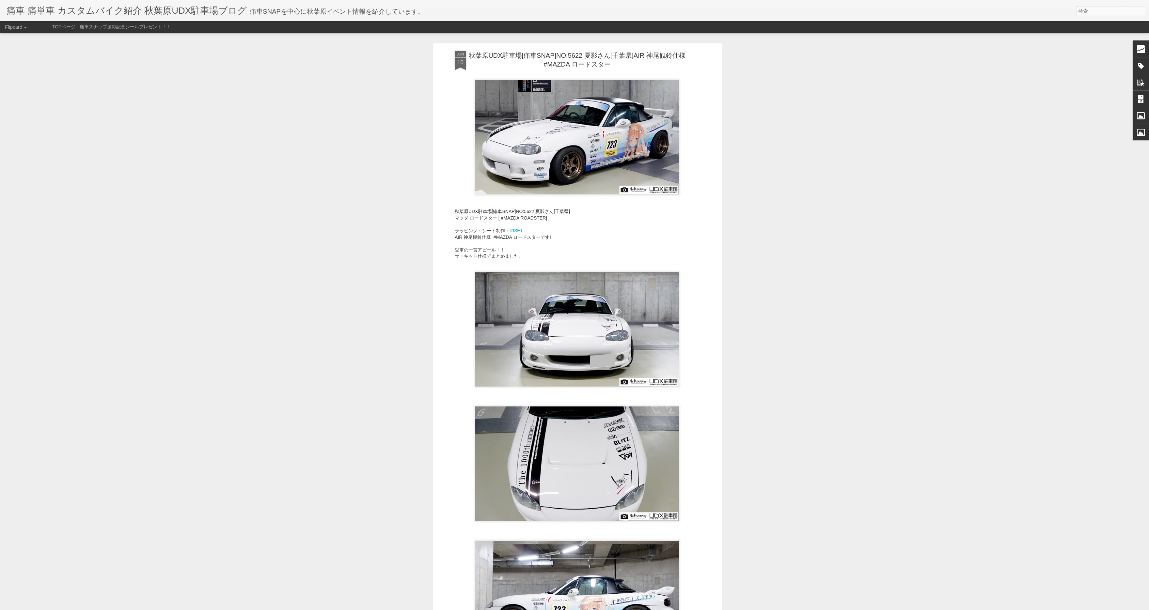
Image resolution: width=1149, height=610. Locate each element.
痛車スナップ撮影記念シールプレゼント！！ (125, 26)
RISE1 (516, 230)
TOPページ (63, 26)
